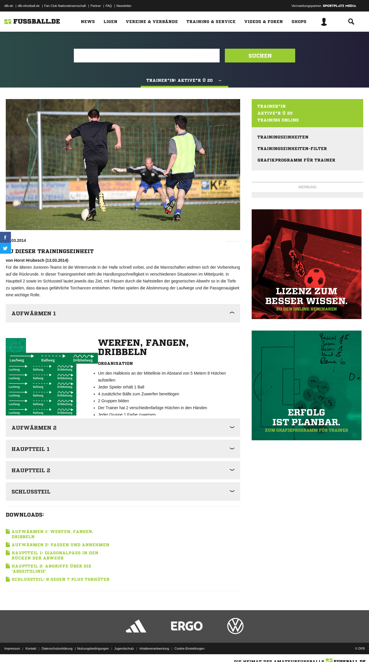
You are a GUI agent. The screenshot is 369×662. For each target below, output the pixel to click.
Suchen (260, 55)
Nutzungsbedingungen (93, 648)
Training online (278, 120)
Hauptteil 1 (31, 449)
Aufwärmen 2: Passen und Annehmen (60, 545)
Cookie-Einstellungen (189, 648)
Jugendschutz (124, 648)
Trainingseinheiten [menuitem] (282, 137)
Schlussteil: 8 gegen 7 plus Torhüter (61, 579)
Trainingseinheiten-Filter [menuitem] (292, 149)
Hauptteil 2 (31, 470)
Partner (96, 5)
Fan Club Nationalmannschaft (65, 5)
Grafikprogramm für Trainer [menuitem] (296, 160)
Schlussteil (31, 491)
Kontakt (30, 648)
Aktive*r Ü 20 (275, 113)
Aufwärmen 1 (34, 313)
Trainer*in (271, 106)
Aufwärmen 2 (34, 427)
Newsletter (123, 5)
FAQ (109, 5)
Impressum (12, 648)
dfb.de (8, 5)
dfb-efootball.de (29, 5)
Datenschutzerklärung (57, 648)
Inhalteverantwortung (154, 648)
